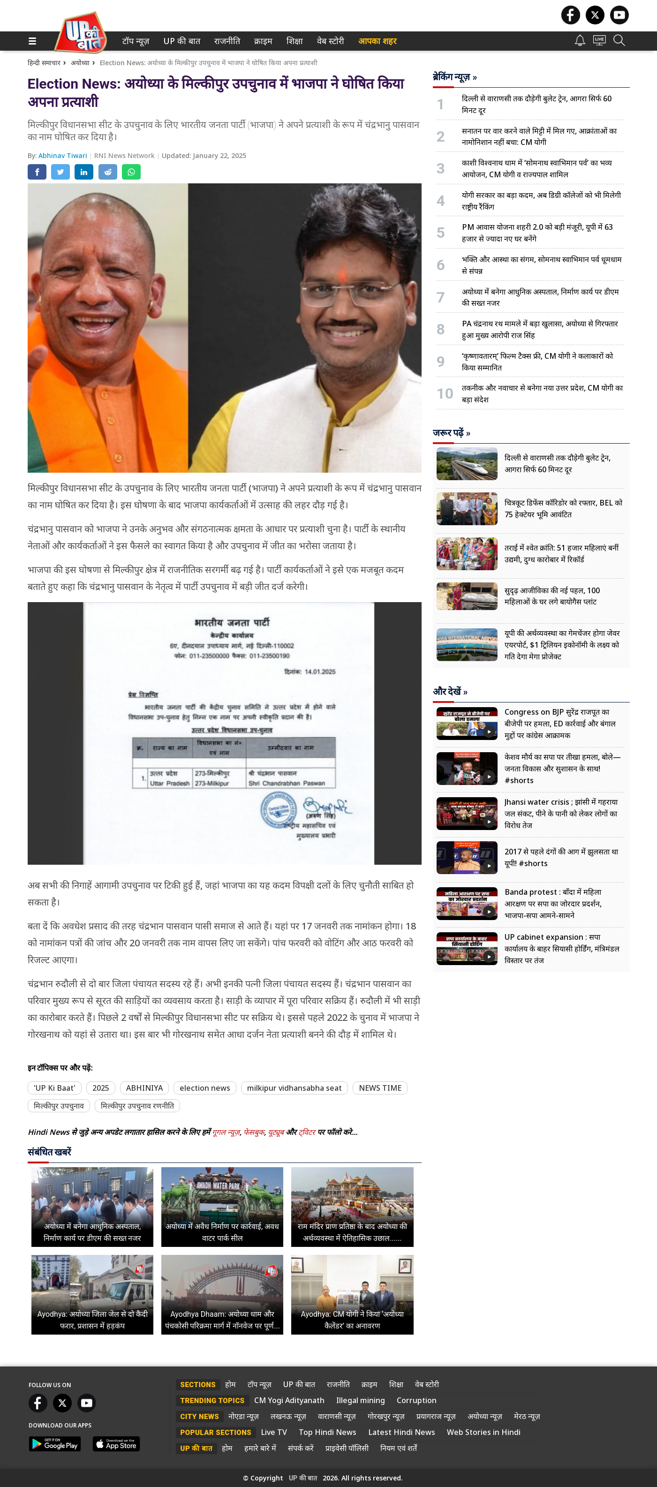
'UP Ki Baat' (55, 1088)
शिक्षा (294, 41)
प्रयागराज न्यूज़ (436, 1416)
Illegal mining (360, 1400)
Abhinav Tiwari (63, 155)
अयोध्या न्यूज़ (485, 1416)
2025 (100, 1088)
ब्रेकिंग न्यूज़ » (455, 77)
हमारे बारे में (260, 1448)
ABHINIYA (144, 1088)
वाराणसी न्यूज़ (337, 1416)
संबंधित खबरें (49, 1152)
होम (230, 1384)
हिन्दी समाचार (44, 63)
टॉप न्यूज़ (134, 41)
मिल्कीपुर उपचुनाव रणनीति (137, 1105)
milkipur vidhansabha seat (294, 1088)
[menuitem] (135, 41)
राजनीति (225, 41)
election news (205, 1088)
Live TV (274, 1432)
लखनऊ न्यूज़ (288, 1416)
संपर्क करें (301, 1448)
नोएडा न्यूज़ (243, 1416)
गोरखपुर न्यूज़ (386, 1416)
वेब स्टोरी (329, 41)
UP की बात (179, 41)
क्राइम (262, 41)
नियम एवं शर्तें (398, 1448)
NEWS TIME (380, 1088)
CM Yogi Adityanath (289, 1400)
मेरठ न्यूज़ (527, 1416)
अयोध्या (80, 63)
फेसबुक (253, 1132)
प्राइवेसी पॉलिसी (347, 1448)
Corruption (417, 1400)
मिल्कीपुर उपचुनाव (59, 1105)
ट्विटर (306, 1132)
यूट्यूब (277, 1132)
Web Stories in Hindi (484, 1432)
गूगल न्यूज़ (226, 1132)
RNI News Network (125, 155)
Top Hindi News (327, 1432)
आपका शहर (377, 41)
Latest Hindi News (401, 1432)
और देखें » (450, 691)
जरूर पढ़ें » (452, 432)
